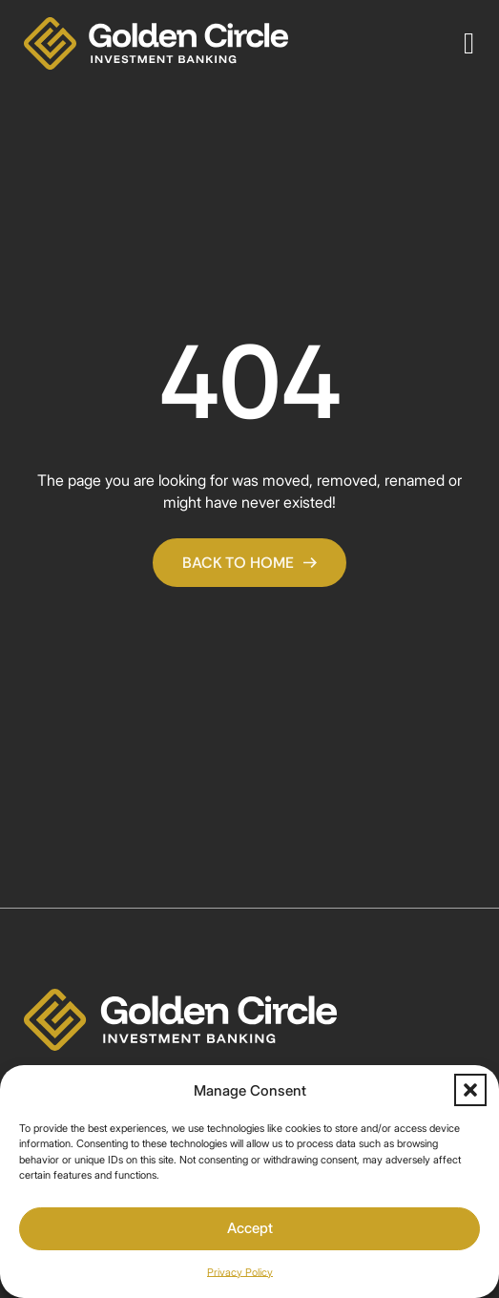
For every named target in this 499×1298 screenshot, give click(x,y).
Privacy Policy (240, 1272)
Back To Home (249, 563)
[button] (470, 1089)
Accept (250, 1228)
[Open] (469, 43)
